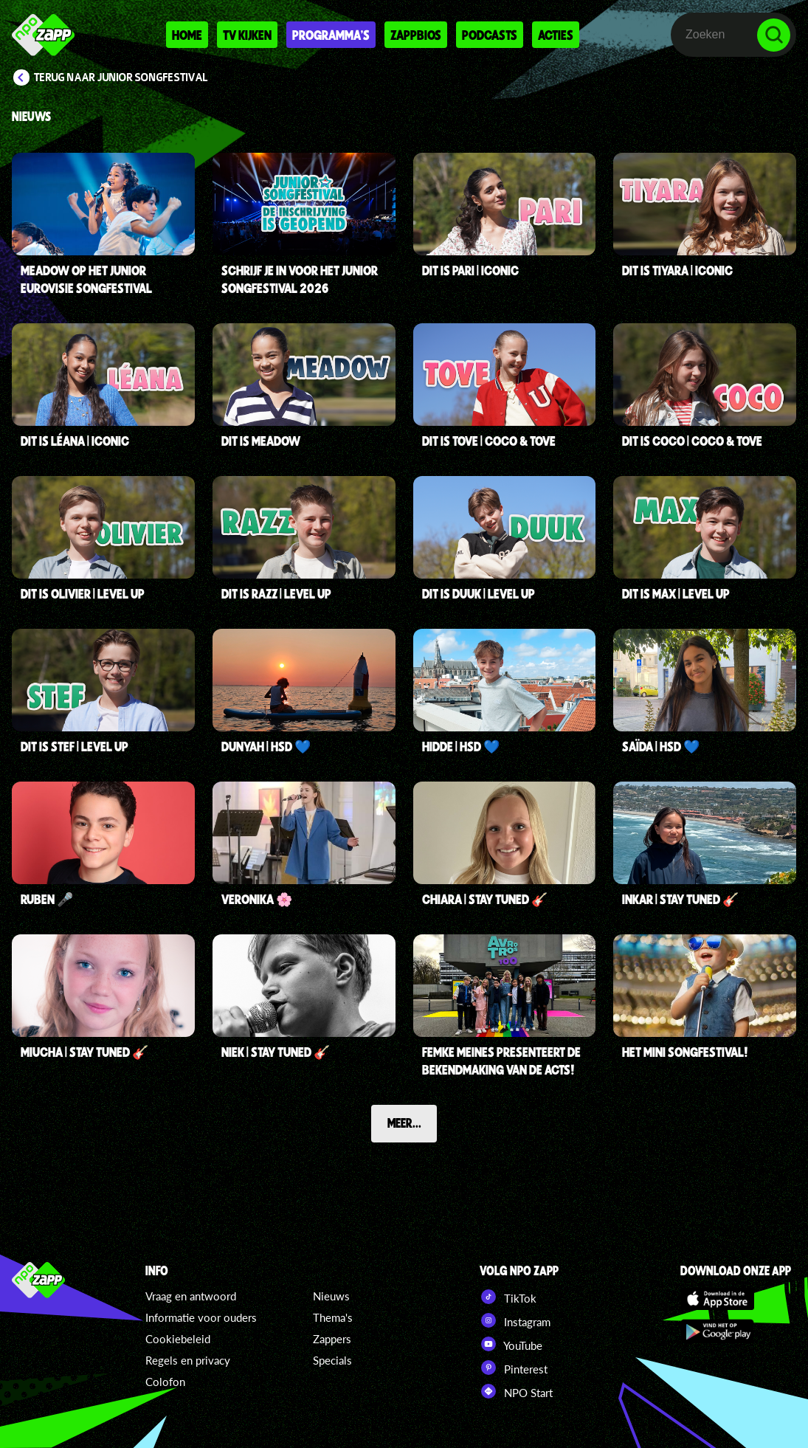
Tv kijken (247, 35)
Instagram (515, 1320)
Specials (332, 1360)
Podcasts (489, 35)
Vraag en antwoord (190, 1296)
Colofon (165, 1381)
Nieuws (331, 1296)
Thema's (333, 1317)
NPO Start (516, 1391)
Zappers (332, 1338)
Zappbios (415, 35)
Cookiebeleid (177, 1338)
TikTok (508, 1297)
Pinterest (514, 1367)
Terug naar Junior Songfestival (121, 77)
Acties (555, 35)
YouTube (511, 1344)
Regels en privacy (187, 1360)
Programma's (331, 35)
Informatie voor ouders (201, 1317)
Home (187, 35)
